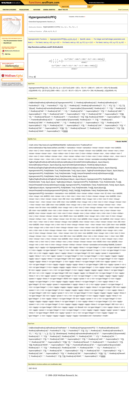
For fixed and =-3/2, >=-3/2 (47, 42)
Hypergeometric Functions (37, 39)
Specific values (85, 39)
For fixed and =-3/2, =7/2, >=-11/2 (78, 42)
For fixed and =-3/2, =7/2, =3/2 (110, 42)
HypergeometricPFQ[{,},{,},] (63, 39)
